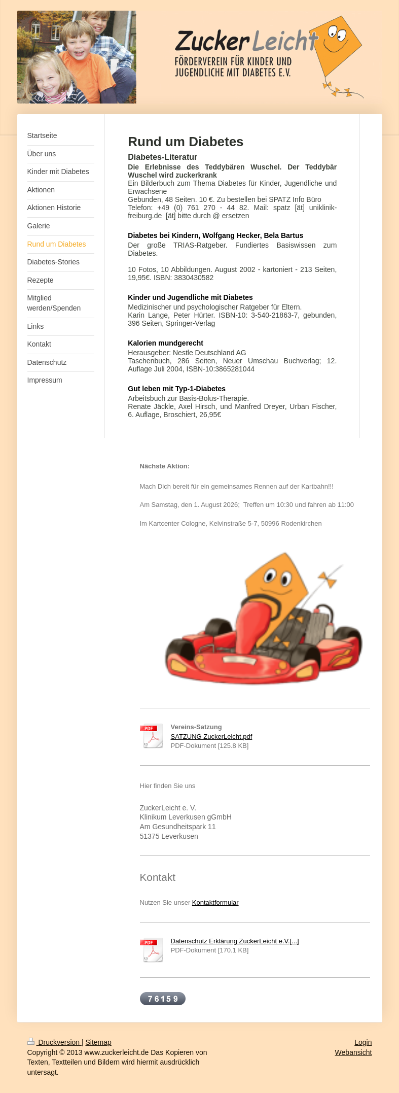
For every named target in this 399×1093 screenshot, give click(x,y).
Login (363, 1042)
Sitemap (99, 1042)
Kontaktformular (215, 902)
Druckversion (54, 1042)
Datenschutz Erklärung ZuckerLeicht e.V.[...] (235, 941)
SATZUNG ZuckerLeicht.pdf (211, 736)
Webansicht (353, 1052)
